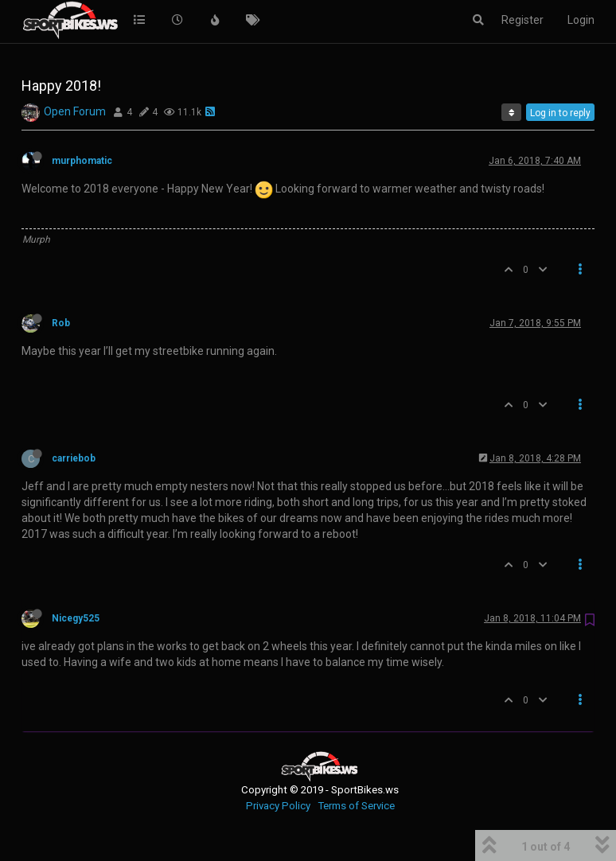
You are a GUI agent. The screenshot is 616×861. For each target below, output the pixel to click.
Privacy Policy (278, 806)
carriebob (74, 458)
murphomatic (82, 160)
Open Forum (75, 111)
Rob (61, 323)
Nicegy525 (75, 618)
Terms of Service (356, 806)
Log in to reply (560, 113)
